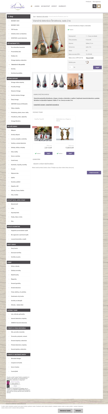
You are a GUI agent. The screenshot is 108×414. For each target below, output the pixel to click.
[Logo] (17, 6)
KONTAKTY (54, 6)
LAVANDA (37, 6)
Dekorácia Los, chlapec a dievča (63, 120)
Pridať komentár (94, 173)
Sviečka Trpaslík (39, 119)
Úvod (34, 16)
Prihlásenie (88, 1)
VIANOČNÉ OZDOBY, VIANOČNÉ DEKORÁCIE (46, 105)
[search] (94, 6)
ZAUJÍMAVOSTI (62, 6)
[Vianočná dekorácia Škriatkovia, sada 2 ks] (48, 25)
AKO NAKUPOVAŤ (45, 6)
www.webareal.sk (21, 404)
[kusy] (71, 67)
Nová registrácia (97, 1)
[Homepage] (31, 6)
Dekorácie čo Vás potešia (42, 16)
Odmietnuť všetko (65, 411)
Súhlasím (78, 411)
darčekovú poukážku (19, 388)
